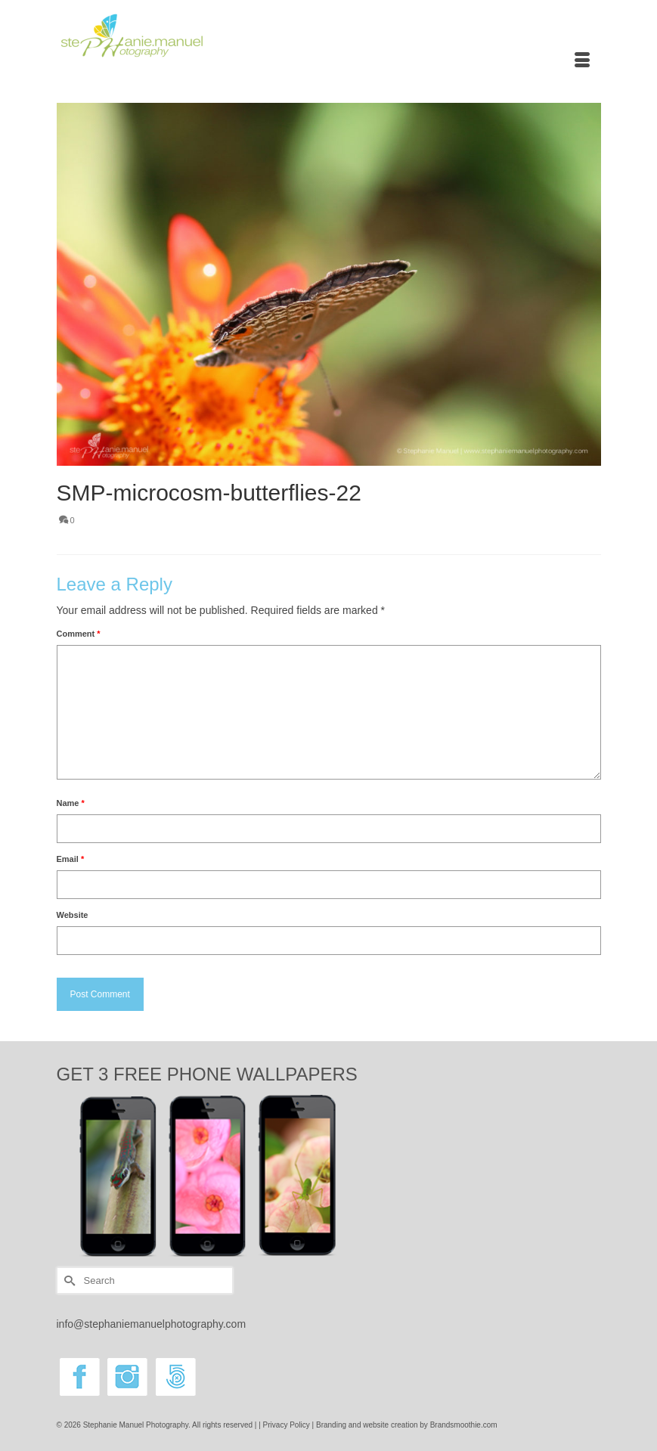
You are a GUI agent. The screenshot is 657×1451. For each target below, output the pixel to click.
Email (71, 858)
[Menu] (582, 61)
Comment (79, 633)
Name (71, 803)
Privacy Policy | (289, 1425)
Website (72, 914)
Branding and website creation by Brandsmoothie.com (406, 1425)
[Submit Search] (68, 1280)
